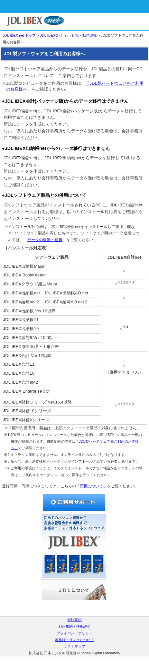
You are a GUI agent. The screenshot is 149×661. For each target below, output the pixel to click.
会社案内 (74, 620)
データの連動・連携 (44, 240)
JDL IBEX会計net (54, 35)
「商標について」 (91, 486)
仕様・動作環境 (84, 35)
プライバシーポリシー (74, 633)
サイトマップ (74, 646)
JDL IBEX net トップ (19, 35)
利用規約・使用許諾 (75, 626)
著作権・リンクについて (74, 640)
